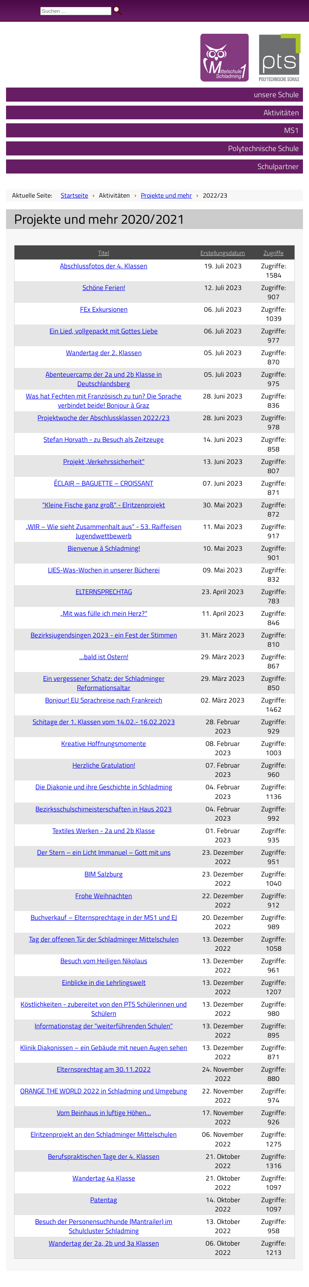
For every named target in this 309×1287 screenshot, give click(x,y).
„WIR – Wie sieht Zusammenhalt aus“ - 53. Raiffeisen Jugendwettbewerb (103, 531)
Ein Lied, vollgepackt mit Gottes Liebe (103, 330)
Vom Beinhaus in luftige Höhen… (104, 1112)
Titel (103, 252)
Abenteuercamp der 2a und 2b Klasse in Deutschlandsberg (103, 379)
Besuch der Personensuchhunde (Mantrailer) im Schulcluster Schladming (103, 1226)
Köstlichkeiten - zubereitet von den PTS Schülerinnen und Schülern (104, 1009)
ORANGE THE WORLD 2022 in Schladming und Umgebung (103, 1090)
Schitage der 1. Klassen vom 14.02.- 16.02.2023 (104, 721)
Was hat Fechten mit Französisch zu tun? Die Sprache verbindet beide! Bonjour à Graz (103, 400)
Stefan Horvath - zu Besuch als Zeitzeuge (103, 439)
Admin (293, 8)
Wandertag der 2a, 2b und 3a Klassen (104, 1243)
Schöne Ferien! (103, 287)
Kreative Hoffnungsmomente (103, 743)
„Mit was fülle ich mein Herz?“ (103, 613)
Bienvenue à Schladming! (104, 548)
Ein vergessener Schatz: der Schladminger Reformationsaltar (104, 683)
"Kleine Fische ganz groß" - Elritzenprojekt (103, 504)
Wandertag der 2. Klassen (104, 352)
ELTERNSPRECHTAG (104, 591)
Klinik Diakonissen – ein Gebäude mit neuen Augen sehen (103, 1047)
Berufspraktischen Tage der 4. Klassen (103, 1156)
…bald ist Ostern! (103, 656)
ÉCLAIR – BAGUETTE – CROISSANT (103, 483)
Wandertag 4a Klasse (103, 1178)
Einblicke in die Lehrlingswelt (104, 982)
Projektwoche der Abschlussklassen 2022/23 (103, 417)
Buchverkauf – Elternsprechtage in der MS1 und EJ (104, 917)
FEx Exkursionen (104, 309)
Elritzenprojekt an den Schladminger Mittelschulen (104, 1134)
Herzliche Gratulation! (103, 765)
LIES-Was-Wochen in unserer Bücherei (104, 569)
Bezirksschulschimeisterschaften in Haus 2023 (103, 808)
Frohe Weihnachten (103, 895)
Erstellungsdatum (222, 252)
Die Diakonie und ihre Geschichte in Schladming (103, 786)
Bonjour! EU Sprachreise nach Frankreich (103, 700)
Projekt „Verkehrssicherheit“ (103, 461)
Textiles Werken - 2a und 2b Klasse (103, 830)
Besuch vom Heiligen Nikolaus (103, 960)
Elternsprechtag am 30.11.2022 (104, 1069)
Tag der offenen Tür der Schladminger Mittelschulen (104, 939)
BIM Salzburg (103, 873)
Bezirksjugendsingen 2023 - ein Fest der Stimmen (104, 634)
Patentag (103, 1199)
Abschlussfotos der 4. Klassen (103, 265)
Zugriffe (274, 252)
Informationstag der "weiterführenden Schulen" (104, 1025)
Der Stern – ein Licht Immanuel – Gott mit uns (104, 852)
